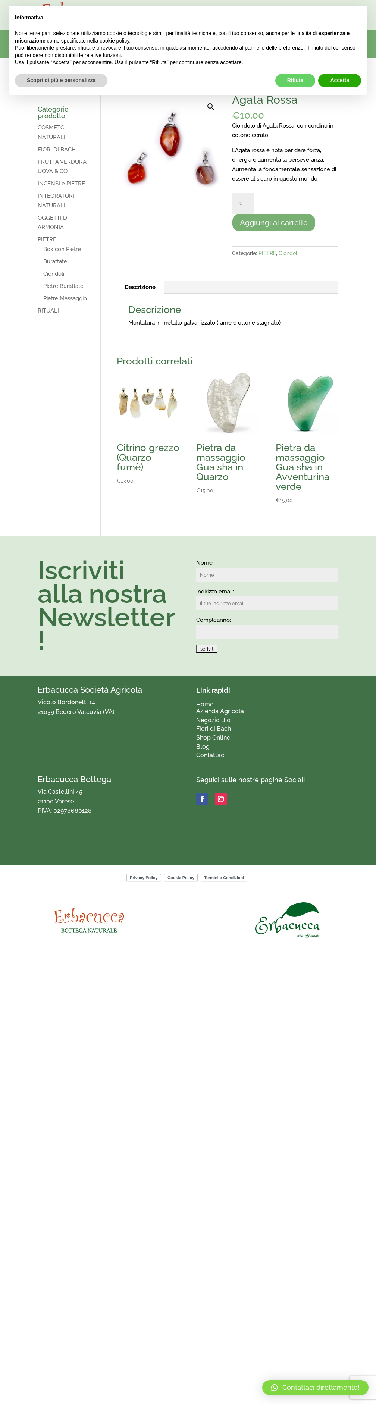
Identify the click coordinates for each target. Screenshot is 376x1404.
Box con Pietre (62, 249)
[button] (210, 106)
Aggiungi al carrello (274, 222)
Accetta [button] (339, 80)
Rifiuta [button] (295, 80)
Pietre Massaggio (65, 298)
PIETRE (267, 253)
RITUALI (48, 310)
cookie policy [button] (114, 41)
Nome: (205, 563)
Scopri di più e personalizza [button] (61, 80)
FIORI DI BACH (57, 149)
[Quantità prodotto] (243, 203)
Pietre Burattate (63, 286)
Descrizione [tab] (140, 287)
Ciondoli (288, 253)
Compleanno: (213, 620)
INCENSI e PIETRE (61, 183)
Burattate (55, 261)
